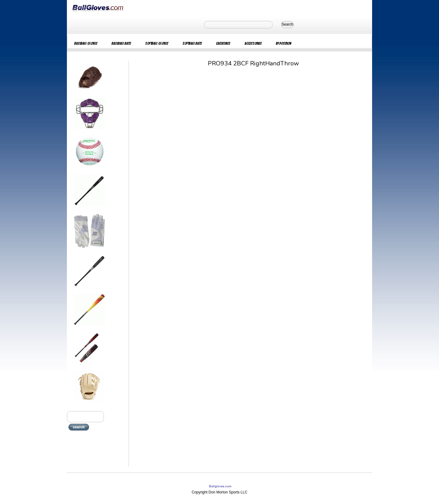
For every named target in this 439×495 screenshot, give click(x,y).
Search (287, 24)
